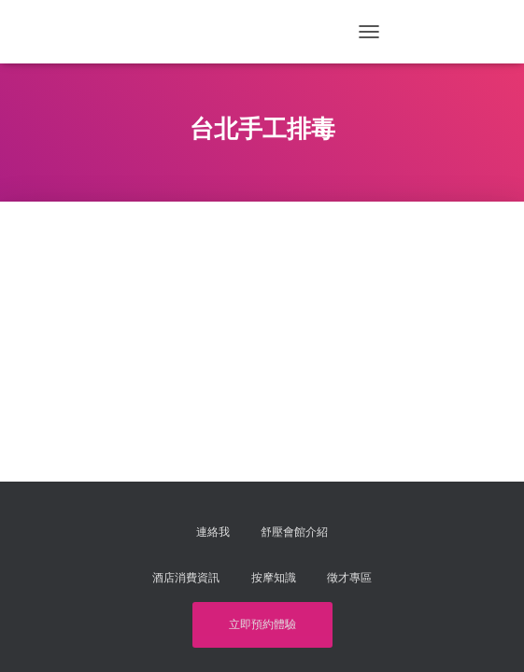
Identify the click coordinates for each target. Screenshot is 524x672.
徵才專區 (349, 577)
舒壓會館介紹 (294, 532)
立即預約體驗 (262, 624)
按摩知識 (273, 577)
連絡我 (213, 532)
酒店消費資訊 (186, 577)
